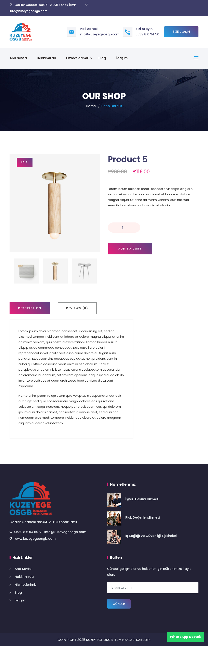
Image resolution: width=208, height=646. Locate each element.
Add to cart (130, 248)
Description (29, 307)
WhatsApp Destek (185, 636)
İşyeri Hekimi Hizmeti (142, 498)
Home (91, 105)
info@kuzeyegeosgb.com (99, 34)
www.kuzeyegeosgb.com (33, 538)
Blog (102, 57)
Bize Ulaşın (181, 32)
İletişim (122, 57)
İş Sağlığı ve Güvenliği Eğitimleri (151, 535)
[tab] (30, 307)
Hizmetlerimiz (77, 57)
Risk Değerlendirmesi (142, 516)
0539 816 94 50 (147, 34)
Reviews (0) (77, 307)
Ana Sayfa (18, 57)
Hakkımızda (46, 57)
